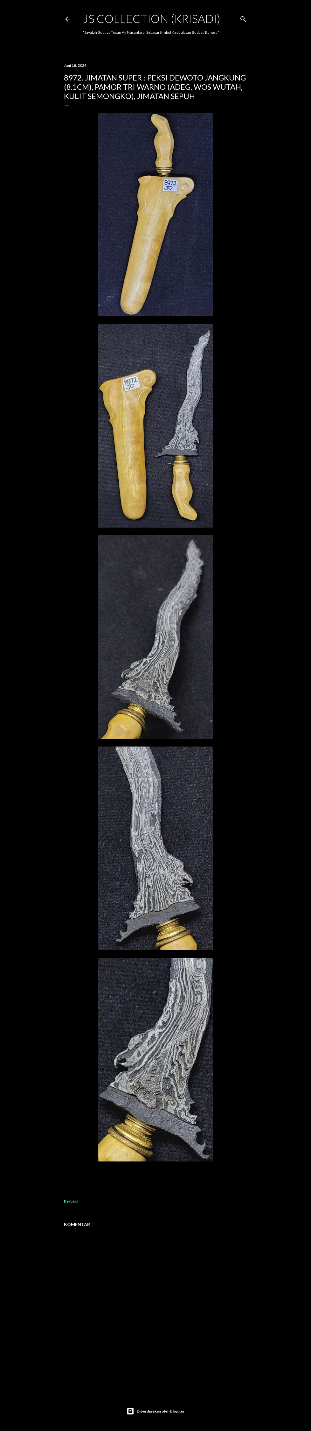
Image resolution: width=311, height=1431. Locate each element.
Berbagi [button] (71, 1201)
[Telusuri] (243, 17)
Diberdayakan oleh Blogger (155, 1411)
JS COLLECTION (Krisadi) (151, 18)
